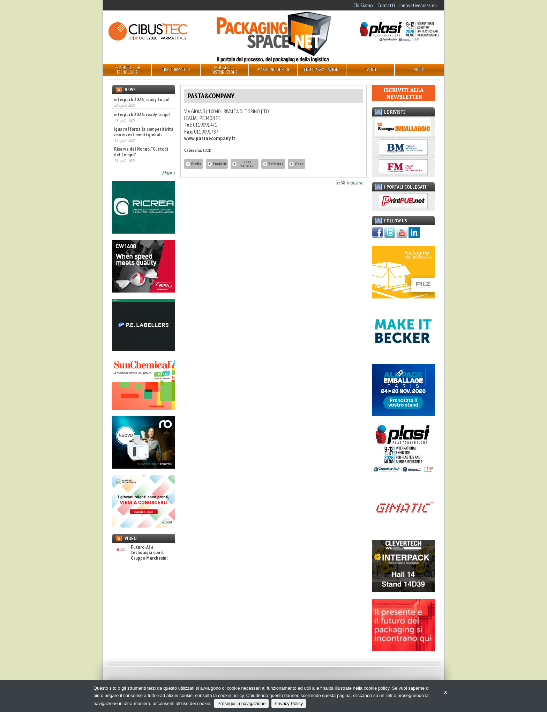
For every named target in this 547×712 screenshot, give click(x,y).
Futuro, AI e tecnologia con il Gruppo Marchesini (139, 553)
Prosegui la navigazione (241, 703)
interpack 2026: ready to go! (142, 114)
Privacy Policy (289, 703)
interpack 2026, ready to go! (141, 99)
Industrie (354, 182)
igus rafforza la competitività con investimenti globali (143, 131)
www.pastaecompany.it (209, 138)
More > (168, 172)
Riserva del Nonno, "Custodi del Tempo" (141, 151)
